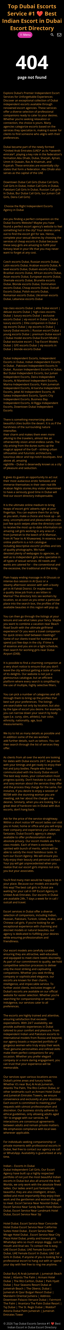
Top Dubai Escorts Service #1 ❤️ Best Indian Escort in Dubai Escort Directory (32, 17)
